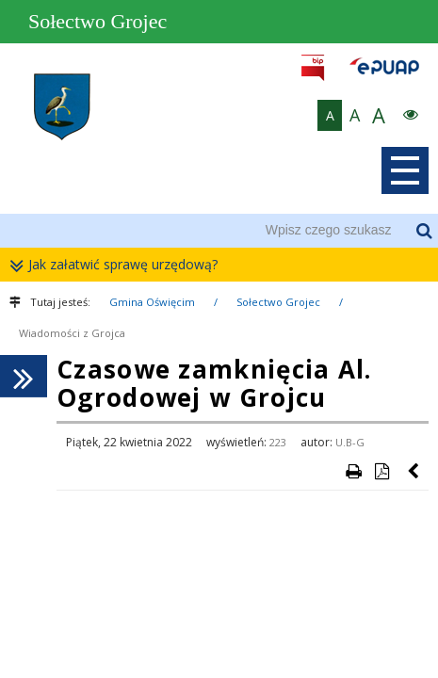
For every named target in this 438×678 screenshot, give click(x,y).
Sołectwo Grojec (278, 302)
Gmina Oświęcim (152, 302)
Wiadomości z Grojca (72, 333)
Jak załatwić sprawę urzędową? (118, 265)
